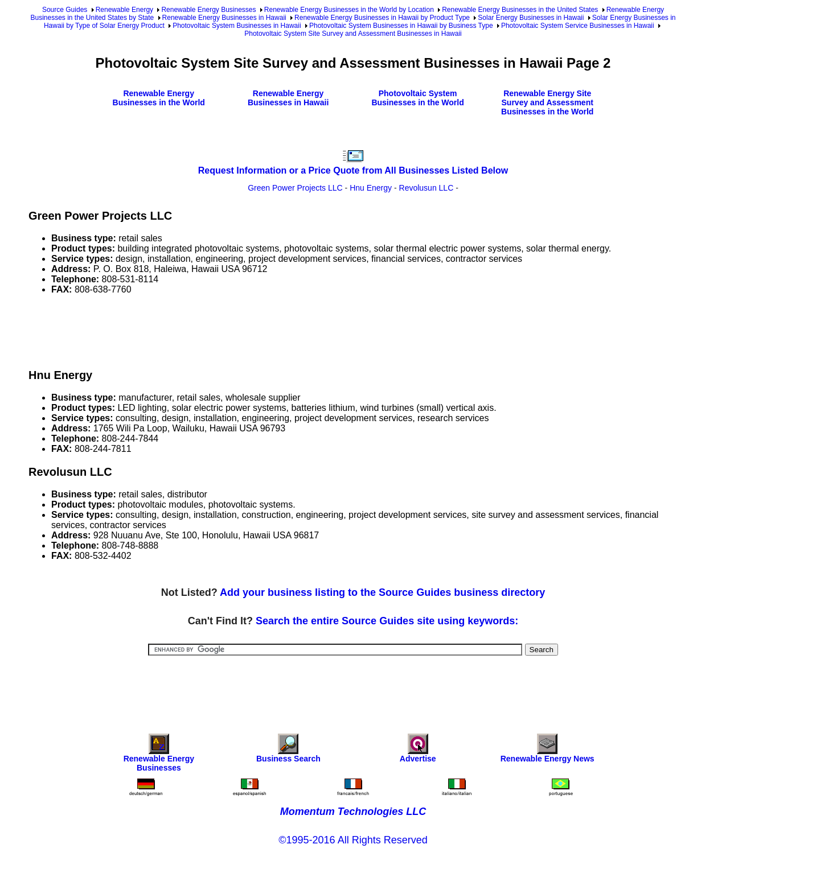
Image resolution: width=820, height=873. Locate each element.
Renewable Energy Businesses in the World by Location (349, 10)
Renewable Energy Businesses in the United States (520, 10)
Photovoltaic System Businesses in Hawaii (237, 26)
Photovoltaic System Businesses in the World (417, 98)
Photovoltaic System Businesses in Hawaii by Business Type (401, 26)
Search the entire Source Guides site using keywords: (387, 621)
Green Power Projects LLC (295, 187)
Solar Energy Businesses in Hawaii (531, 18)
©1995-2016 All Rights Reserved (352, 840)
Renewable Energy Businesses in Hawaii (224, 18)
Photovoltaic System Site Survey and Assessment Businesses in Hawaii (353, 34)
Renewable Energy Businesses (208, 10)
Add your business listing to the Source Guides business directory (382, 592)
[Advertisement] (235, 329)
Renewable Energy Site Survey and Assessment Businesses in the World (547, 102)
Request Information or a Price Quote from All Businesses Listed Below (353, 170)
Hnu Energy (371, 187)
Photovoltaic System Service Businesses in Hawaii (577, 26)
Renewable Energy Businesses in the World (159, 98)
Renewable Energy (124, 10)
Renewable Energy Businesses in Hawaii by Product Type (382, 18)
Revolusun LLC (426, 187)
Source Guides (64, 10)
